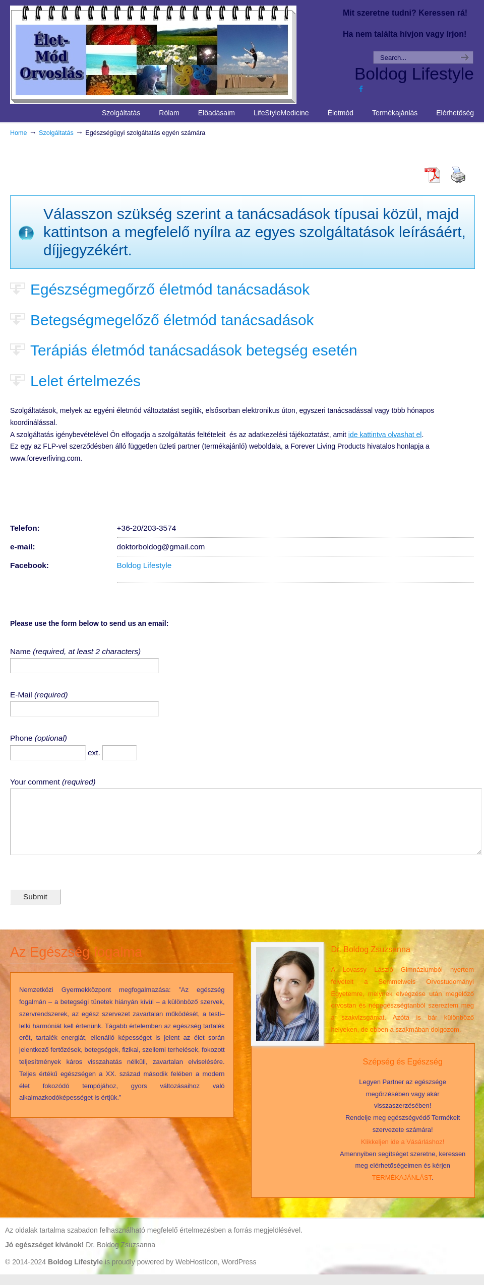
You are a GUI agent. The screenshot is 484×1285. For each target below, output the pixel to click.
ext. (95, 752)
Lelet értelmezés (85, 381)
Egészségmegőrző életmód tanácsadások (170, 289)
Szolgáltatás (56, 132)
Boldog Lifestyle (144, 565)
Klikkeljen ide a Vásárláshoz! (402, 1152)
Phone (22, 738)
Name (21, 651)
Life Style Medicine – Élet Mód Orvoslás (172, 53)
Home (18, 132)
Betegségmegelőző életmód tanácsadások (172, 320)
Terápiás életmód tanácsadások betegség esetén (193, 350)
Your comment (36, 781)
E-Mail (22, 694)
